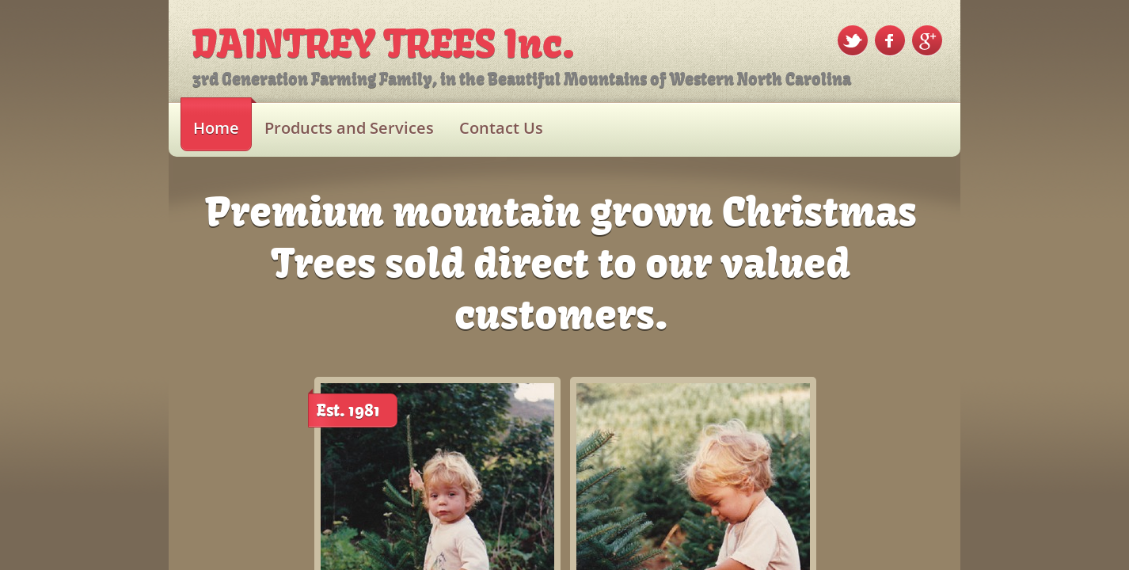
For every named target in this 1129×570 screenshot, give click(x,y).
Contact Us (501, 128)
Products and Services (349, 128)
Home (216, 128)
